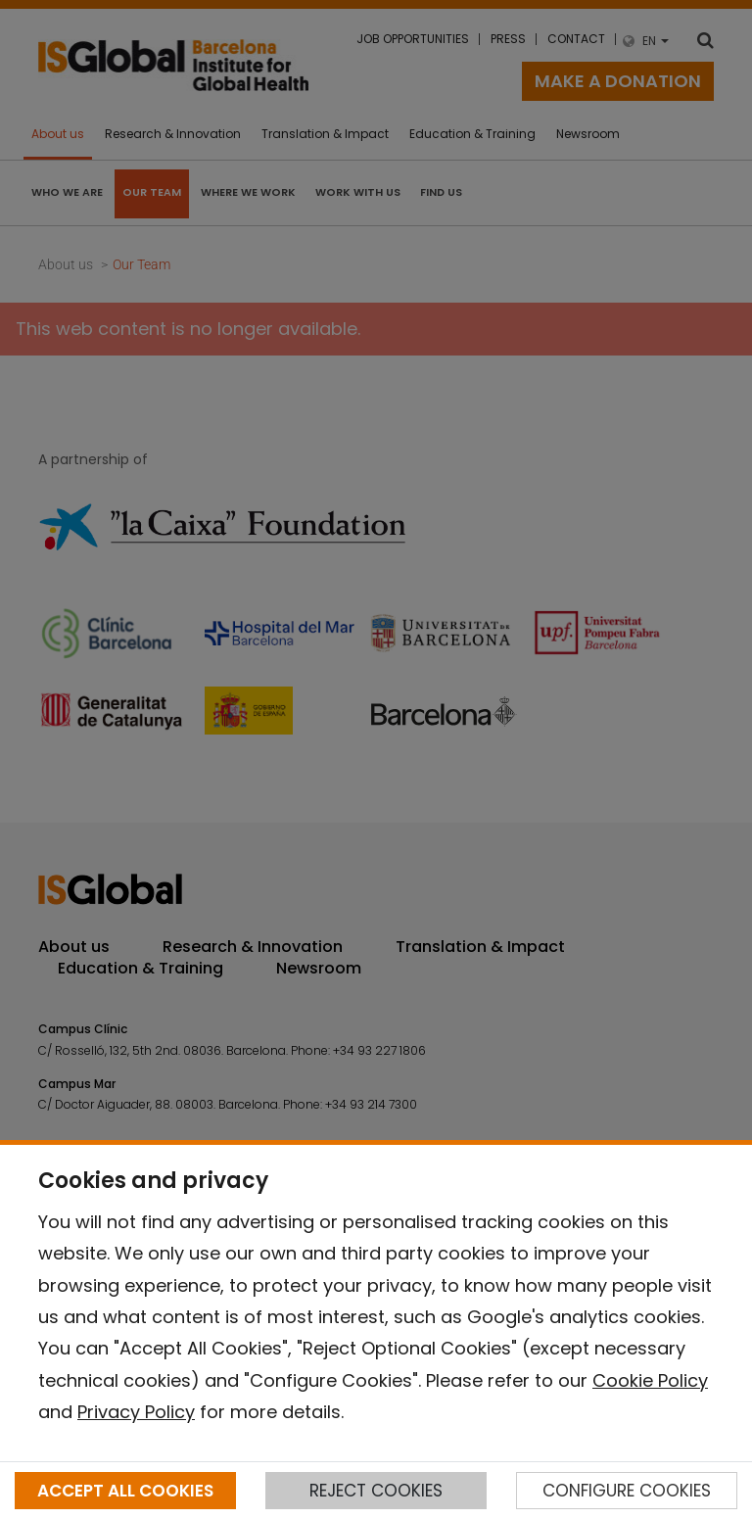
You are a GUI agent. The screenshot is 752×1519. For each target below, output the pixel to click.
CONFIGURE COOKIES (626, 1490)
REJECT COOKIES (376, 1490)
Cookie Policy (650, 1380)
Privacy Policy (136, 1412)
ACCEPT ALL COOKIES (125, 1490)
